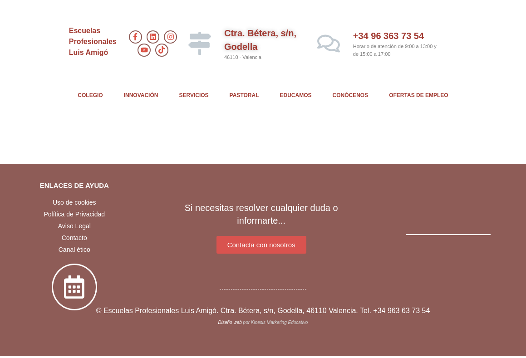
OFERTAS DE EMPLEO (418, 95)
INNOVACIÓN (141, 95)
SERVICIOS (193, 95)
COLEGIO (90, 95)
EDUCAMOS (296, 95)
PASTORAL (244, 95)
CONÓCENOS (351, 95)
